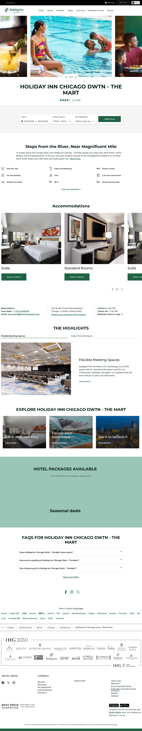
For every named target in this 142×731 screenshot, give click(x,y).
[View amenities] (60, 443)
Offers (41, 10)
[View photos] (104, 443)
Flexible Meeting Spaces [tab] (13, 336)
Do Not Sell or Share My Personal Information (123, 689)
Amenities (60, 10)
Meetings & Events (96, 10)
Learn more (84, 381)
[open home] (3, 627)
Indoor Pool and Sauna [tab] (81, 336)
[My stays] (110, 3)
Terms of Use (116, 681)
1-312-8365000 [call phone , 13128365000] (21, 311)
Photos (110, 10)
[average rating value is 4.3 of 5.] (67, 100)
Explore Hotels (79, 681)
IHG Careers (42, 684)
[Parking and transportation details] (68, 315)
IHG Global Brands (44, 687)
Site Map (114, 693)
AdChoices (115, 683)
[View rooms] (11, 443)
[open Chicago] (51, 627)
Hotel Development (44, 690)
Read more (75, 159)
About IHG (41, 682)
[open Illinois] (39, 627)
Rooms (50, 10)
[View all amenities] (71, 189)
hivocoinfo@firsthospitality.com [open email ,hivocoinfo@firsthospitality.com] (24, 314)
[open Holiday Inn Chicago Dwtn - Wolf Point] (93, 627)
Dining (70, 10)
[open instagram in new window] (70, 592)
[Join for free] (123, 2)
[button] (14, 277)
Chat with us (10, 3)
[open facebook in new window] (64, 592)
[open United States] (25, 627)
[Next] (75, 77)
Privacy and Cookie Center (121, 686)
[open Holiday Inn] (65, 627)
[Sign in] (136, 2)
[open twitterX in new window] (77, 592)
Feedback (114, 696)
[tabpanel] (71, 369)
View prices (109, 119)
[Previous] (67, 77)
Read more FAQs (71, 577)
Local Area (80, 10)
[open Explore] (11, 627)
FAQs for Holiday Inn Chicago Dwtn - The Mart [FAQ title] (71, 539)
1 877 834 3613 (27, 707)
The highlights (71, 328)
